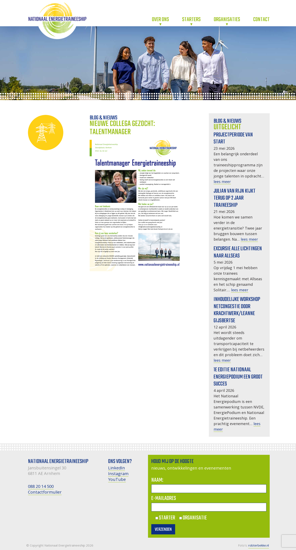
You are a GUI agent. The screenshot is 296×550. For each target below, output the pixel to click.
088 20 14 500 (41, 486)
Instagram (118, 473)
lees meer (222, 181)
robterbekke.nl (258, 545)
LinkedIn (116, 468)
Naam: (157, 480)
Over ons (160, 19)
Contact (261, 19)
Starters (191, 19)
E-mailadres (163, 498)
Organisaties (227, 19)
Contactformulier (45, 492)
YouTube (117, 479)
